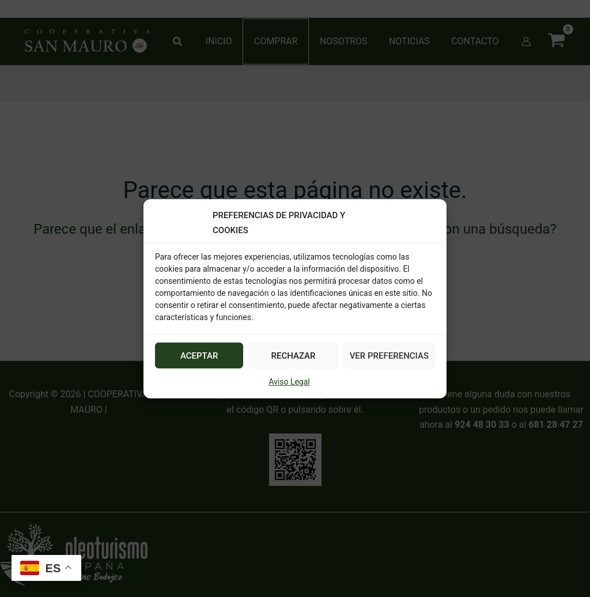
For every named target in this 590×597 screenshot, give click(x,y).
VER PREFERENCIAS (389, 356)
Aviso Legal (289, 381)
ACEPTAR (199, 356)
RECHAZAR (293, 356)
